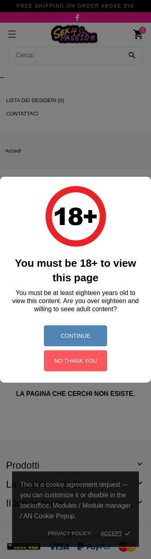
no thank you (75, 361)
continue (75, 336)
